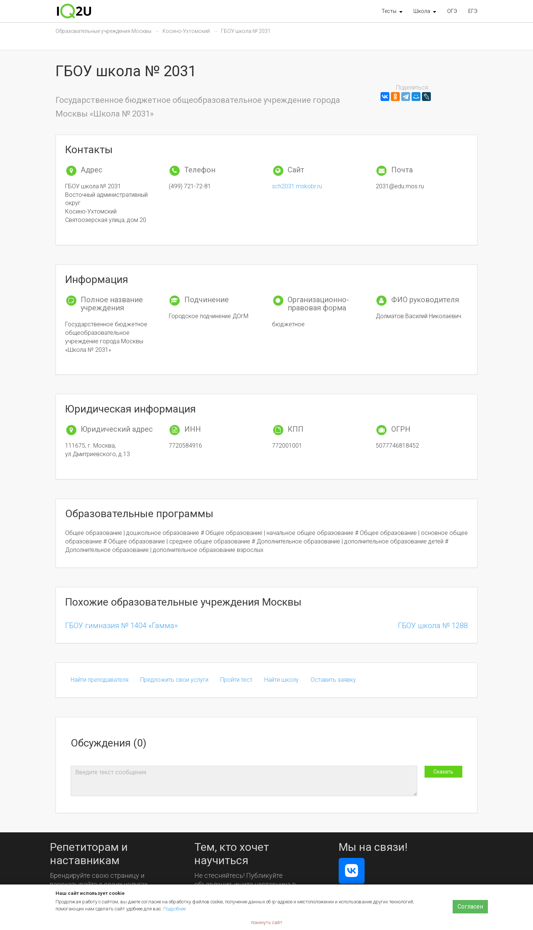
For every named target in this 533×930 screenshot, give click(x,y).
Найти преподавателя (99, 679)
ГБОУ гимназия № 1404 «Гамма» (121, 625)
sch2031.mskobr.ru (297, 186)
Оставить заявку (333, 679)
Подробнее (174, 909)
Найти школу (281, 679)
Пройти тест (236, 679)
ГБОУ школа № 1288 (433, 625)
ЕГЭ (472, 11)
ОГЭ (452, 11)
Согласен (470, 906)
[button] (392, 11)
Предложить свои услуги (174, 679)
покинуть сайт (266, 922)
